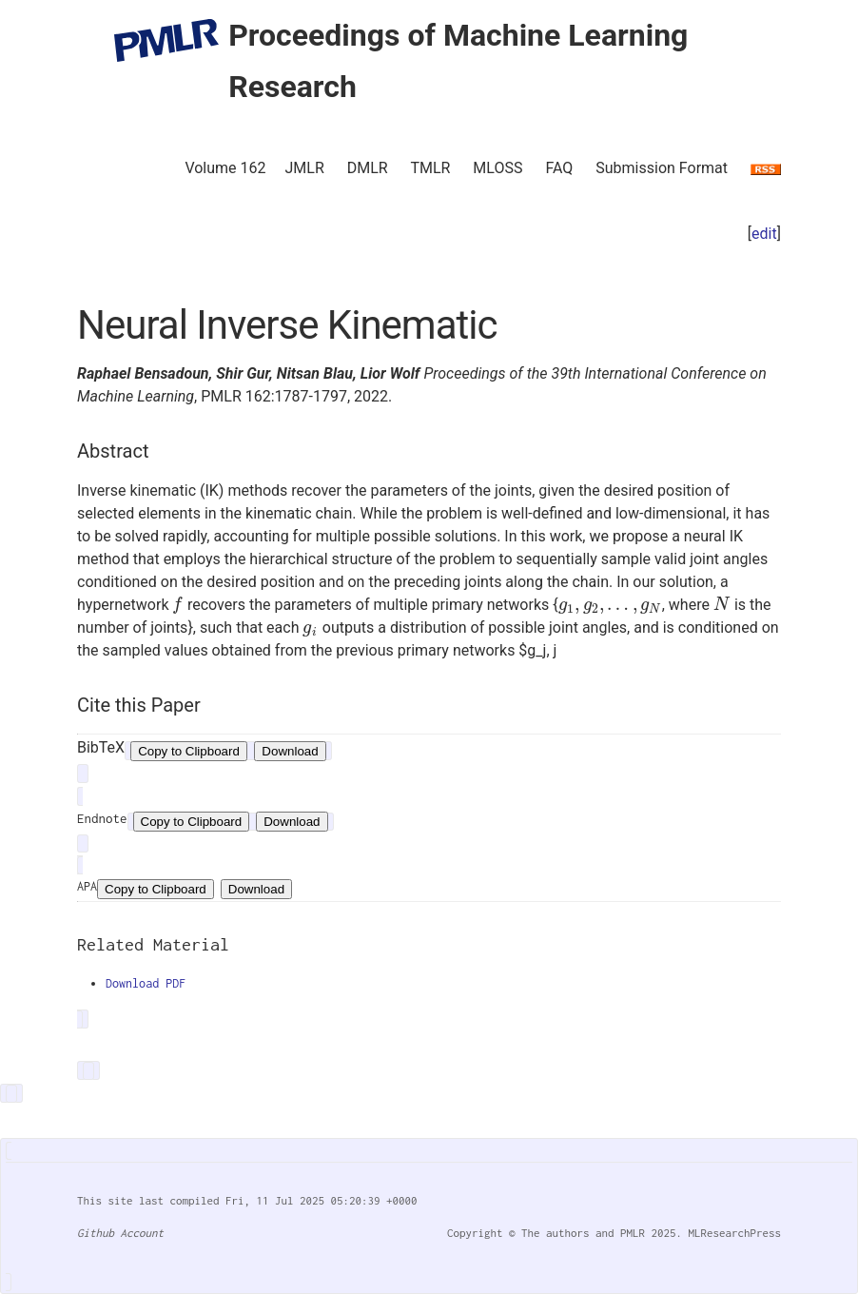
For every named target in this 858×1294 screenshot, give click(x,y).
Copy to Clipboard (189, 751)
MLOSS (497, 168)
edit (764, 234)
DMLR (367, 168)
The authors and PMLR (583, 1232)
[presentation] (178, 605)
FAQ (559, 168)
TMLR (430, 168)
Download (290, 751)
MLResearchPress (731, 1232)
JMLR (304, 168)
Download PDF (145, 983)
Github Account (120, 1232)
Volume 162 (225, 168)
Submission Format (661, 168)
